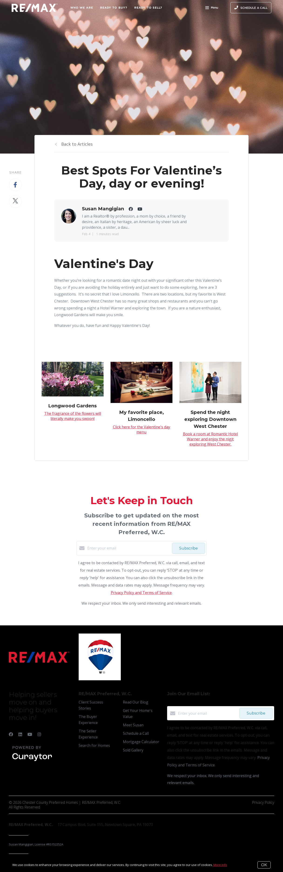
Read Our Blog (135, 702)
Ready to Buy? (113, 7)
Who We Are (81, 7)
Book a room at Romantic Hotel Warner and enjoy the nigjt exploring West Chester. (210, 439)
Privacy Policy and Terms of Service (141, 592)
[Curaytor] (32, 761)
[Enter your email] (128, 548)
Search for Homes (94, 745)
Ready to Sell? (148, 7)
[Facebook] (11, 734)
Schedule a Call (136, 733)
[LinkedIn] (20, 734)
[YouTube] (29, 734)
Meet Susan (133, 725)
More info (220, 865)
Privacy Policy (263, 802)
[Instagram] (39, 734)
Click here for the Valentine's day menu (141, 429)
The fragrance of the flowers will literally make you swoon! (72, 416)
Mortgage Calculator (141, 741)
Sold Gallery (133, 750)
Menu (211, 8)
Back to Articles (77, 144)
